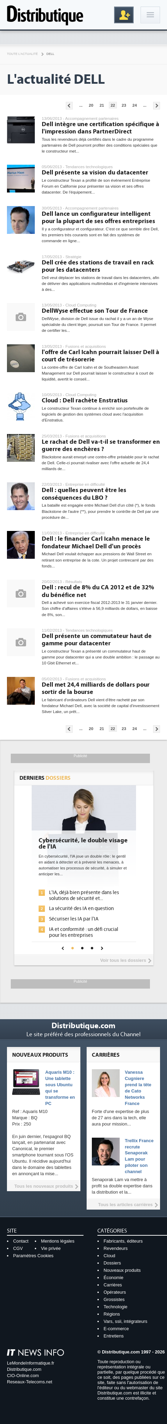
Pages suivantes (156, 105)
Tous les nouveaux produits (43, 1186)
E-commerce (116, 1328)
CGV (18, 1248)
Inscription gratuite (123, 15)
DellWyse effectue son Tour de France (95, 310)
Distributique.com (24, 1369)
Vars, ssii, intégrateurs (126, 1321)
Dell (50, 54)
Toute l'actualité (22, 54)
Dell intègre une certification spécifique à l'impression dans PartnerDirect (100, 128)
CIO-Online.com (23, 1375)
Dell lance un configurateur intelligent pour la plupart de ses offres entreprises (98, 217)
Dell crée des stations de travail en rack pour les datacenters (98, 266)
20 (91, 105)
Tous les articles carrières (125, 1204)
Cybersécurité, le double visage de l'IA (83, 843)
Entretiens (114, 1336)
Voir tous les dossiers (123, 960)
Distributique (45, 14)
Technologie (115, 1306)
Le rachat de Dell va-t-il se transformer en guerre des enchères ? (101, 445)
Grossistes (114, 1299)
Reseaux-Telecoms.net (29, 1381)
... (81, 105)
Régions (112, 1314)
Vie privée (51, 1248)
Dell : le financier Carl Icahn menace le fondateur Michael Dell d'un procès (96, 542)
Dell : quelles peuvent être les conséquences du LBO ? (84, 493)
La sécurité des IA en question (81, 908)
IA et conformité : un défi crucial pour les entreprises (83, 932)
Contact (21, 1241)
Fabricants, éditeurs (123, 1241)
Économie (114, 1277)
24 (135, 105)
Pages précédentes (69, 105)
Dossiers (112, 1263)
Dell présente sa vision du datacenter (95, 172)
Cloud (109, 1255)
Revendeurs (116, 1248)
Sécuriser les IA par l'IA (73, 919)
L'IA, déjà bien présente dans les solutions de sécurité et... (84, 895)
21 (102, 105)
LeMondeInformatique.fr (30, 1363)
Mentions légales (57, 1241)
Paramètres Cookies (33, 1255)
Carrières (113, 1284)
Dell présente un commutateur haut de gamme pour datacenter (97, 639)
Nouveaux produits (122, 1270)
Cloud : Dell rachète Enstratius (85, 400)
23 (124, 105)
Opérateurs (115, 1292)
